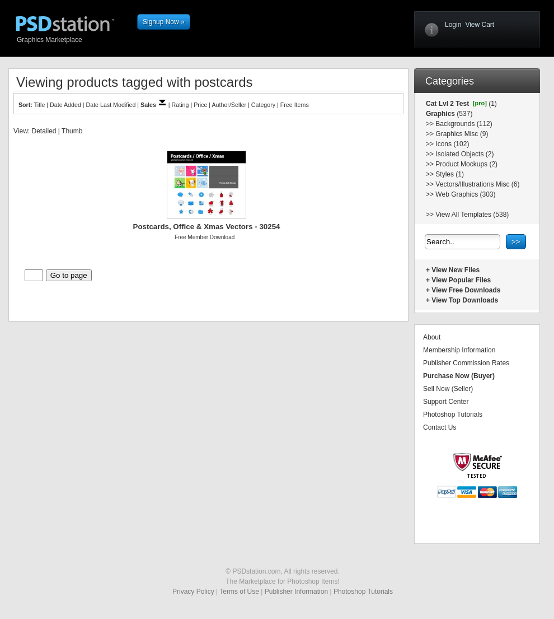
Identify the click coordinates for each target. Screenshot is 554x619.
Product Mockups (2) (466, 164)
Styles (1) (449, 174)
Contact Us (439, 427)
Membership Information (459, 350)
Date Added (65, 104)
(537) (463, 114)
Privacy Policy (193, 591)
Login (453, 25)
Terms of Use (239, 591)
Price (200, 104)
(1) (492, 104)
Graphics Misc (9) (461, 134)
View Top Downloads (464, 300)
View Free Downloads (465, 290)
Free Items (294, 104)
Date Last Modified (111, 104)
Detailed (43, 131)
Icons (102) (452, 144)
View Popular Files (461, 280)
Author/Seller (229, 104)
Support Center (445, 402)
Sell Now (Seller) (448, 389)
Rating (180, 104)
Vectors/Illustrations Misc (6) (477, 184)
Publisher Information (296, 591)
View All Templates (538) (472, 214)
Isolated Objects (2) (464, 154)
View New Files (455, 270)
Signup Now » (164, 22)
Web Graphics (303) (465, 194)
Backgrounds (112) (463, 124)
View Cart (479, 25)
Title (39, 104)
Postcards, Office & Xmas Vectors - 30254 (206, 226)
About (431, 337)
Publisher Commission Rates (466, 363)
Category (263, 104)
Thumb (72, 131)
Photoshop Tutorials (452, 414)
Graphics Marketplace (74, 39)
